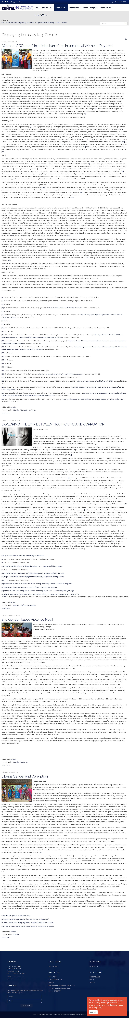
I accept (93, 1012)
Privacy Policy (97, 1007)
